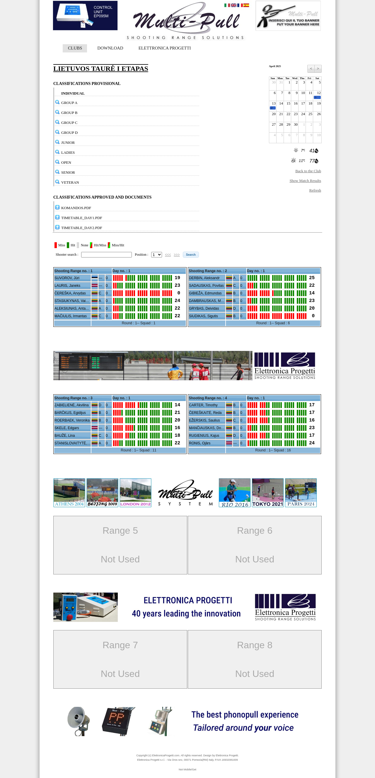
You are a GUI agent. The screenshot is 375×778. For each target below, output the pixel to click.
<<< (168, 254)
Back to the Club (308, 171)
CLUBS (75, 48)
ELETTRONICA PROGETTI (165, 48)
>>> (177, 254)
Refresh (315, 190)
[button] (191, 255)
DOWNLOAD (110, 48)
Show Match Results (305, 180)
